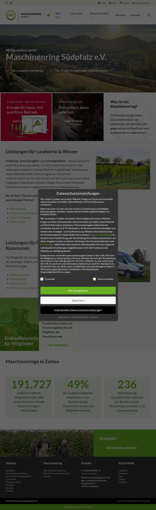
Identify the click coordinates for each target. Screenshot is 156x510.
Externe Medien (103, 279)
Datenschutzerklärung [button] (79, 317)
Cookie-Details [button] (63, 317)
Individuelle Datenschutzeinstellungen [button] (78, 310)
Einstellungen (47, 244)
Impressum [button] (94, 317)
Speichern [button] (78, 300)
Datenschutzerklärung (101, 234)
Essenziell (47, 279)
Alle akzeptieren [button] (78, 290)
